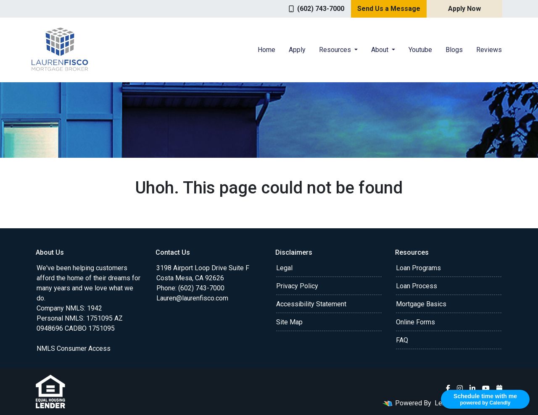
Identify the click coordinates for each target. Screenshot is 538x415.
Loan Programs (418, 268)
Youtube (420, 50)
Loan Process (416, 286)
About (380, 50)
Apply (297, 50)
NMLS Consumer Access (74, 348)
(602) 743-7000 (316, 9)
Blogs (454, 50)
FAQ (402, 340)
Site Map (289, 322)
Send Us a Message (388, 9)
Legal (284, 268)
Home (266, 50)
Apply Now (464, 9)
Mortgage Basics (421, 304)
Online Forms (415, 322)
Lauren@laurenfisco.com (192, 298)
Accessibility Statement (311, 304)
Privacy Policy (297, 286)
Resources (336, 50)
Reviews (489, 50)
